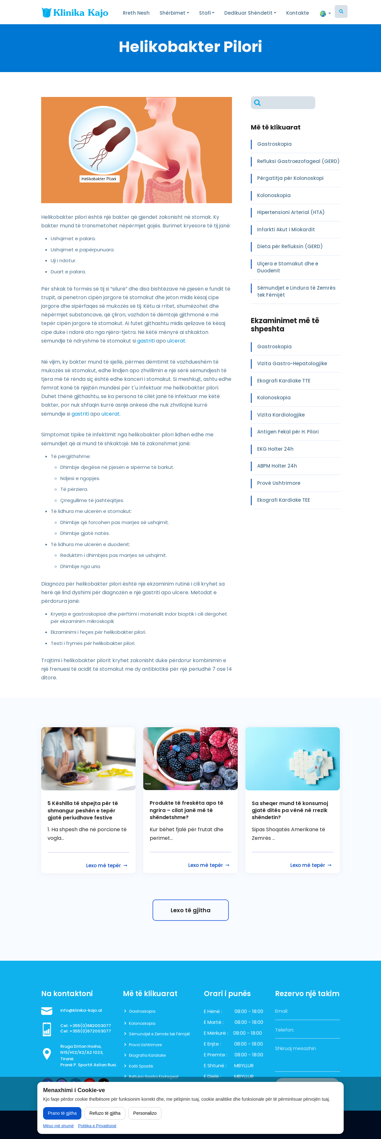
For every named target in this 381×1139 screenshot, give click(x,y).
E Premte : (216, 1054)
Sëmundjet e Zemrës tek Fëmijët (159, 1034)
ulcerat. (176, 340)
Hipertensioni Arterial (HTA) (291, 212)
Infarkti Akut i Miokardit (286, 229)
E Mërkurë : (216, 1033)
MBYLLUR (244, 1065)
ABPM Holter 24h (277, 465)
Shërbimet (172, 13)
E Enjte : (212, 1043)
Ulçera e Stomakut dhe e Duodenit (287, 267)
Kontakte (297, 13)
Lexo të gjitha (191, 910)
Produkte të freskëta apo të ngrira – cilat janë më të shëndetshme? (186, 810)
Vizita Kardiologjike (281, 414)
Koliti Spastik (141, 1066)
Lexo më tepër (107, 865)
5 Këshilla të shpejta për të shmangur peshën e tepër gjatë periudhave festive (83, 810)
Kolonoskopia (274, 195)
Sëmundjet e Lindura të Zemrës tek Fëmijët (296, 292)
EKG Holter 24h (275, 449)
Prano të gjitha (62, 1113)
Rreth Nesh (136, 13)
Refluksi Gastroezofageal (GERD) (298, 161)
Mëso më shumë (58, 1125)
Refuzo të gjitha (104, 1113)
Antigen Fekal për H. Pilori (288, 431)
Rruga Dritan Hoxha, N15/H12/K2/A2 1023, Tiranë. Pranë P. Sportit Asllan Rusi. (88, 1055)
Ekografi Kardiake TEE (283, 500)
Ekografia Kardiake (147, 1055)
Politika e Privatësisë (97, 1125)
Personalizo (145, 1113)
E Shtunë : (215, 1065)
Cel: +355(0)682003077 (85, 1026)
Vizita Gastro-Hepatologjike (292, 363)
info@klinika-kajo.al (81, 1010)
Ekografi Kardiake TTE (283, 380)
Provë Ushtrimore (278, 483)
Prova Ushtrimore (145, 1044)
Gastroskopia (274, 144)
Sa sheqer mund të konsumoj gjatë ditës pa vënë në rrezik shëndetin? (290, 810)
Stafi (205, 13)
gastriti (146, 340)
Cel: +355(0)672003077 (85, 1031)
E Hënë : (213, 1011)
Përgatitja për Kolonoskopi (290, 178)
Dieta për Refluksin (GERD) (290, 246)
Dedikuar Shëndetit (248, 13)
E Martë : (214, 1022)
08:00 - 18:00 (249, 1011)
